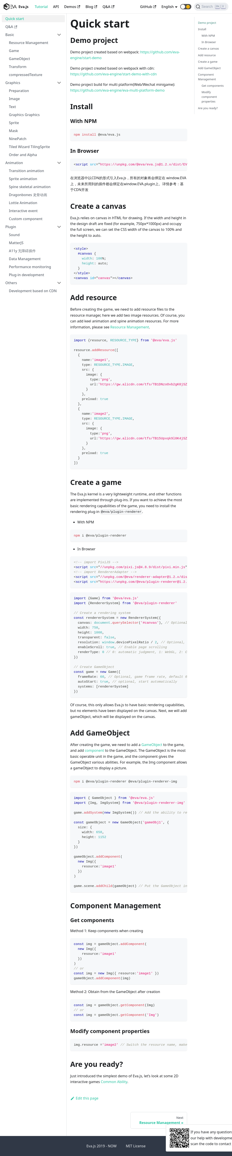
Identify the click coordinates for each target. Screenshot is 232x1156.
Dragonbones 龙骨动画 (28, 194)
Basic (9, 34)
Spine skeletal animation (30, 186)
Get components (213, 86)
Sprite (14, 122)
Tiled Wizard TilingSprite (29, 146)
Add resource (207, 55)
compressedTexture (25, 74)
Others (11, 282)
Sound (14, 234)
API (56, 6)
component (94, 750)
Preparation (19, 90)
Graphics (12, 82)
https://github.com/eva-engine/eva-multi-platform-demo (117, 90)
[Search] (211, 7)
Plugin (10, 226)
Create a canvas (208, 48)
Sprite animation (23, 178)
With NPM (208, 36)
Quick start (14, 18)
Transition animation (26, 170)
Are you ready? (208, 108)
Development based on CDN (33, 290)
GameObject (19, 58)
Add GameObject (209, 68)
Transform (17, 66)
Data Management (25, 258)
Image (14, 98)
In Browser (209, 42)
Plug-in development (26, 274)
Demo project (207, 23)
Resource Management (28, 42)
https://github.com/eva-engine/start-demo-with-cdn (113, 74)
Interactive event (23, 210)
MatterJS (16, 242)
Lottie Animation (23, 202)
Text (12, 106)
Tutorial (41, 6)
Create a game (207, 62)
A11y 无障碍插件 (22, 250)
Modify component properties (209, 96)
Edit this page (84, 1098)
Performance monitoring (30, 266)
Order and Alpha (23, 154)
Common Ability (114, 1081)
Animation (14, 162)
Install (202, 29)
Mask (13, 130)
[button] (185, 6)
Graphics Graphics (24, 114)
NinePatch (17, 138)
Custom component (25, 218)
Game (14, 50)
